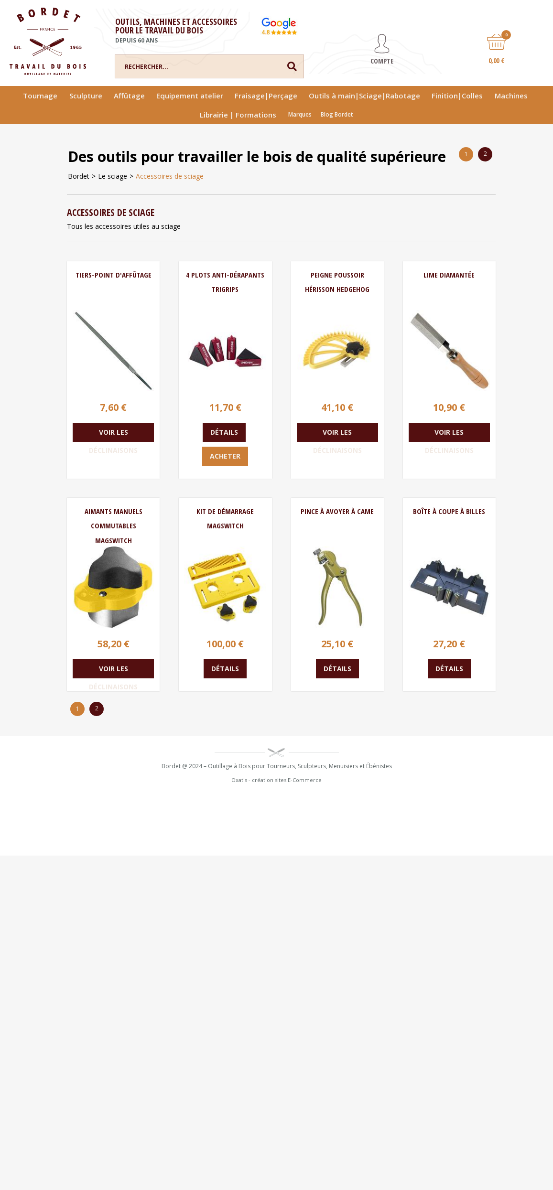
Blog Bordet (337, 114)
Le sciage (112, 176)
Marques (300, 114)
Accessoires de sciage (170, 176)
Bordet (78, 176)
